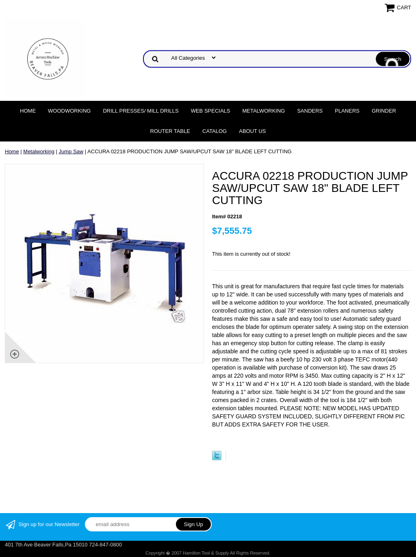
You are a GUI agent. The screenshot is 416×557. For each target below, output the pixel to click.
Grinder (384, 111)
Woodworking (69, 111)
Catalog (214, 131)
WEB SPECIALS (210, 111)
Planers (347, 111)
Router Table (170, 131)
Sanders (310, 111)
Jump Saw (71, 151)
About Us (252, 131)
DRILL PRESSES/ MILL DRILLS (140, 111)
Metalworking (263, 111)
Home (28, 111)
